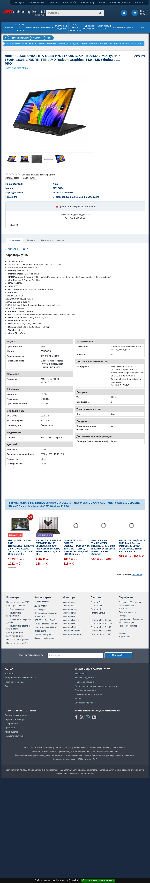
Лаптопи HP (96, 609)
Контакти (139, 2)
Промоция (10, 727)
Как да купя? (81, 673)
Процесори (40, 609)
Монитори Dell (69, 613)
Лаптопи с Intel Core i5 (101, 631)
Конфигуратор (87, 2)
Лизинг (102, 2)
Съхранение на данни (61, 27)
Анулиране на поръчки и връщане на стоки (96, 686)
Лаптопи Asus (97, 602)
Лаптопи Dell (96, 606)
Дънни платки (41, 606)
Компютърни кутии (43, 634)
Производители (36, 2)
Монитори (69, 597)
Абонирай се (118, 655)
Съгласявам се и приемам (98, 880)
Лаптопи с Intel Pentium (101, 623)
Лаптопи (96, 597)
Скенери (122, 633)
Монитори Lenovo (71, 620)
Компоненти (32, 27)
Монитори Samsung (72, 631)
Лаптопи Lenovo (98, 613)
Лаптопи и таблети (19, 27)
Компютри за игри (14, 636)
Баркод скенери (126, 636)
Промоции (54, 2)
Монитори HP (69, 616)
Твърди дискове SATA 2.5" (46, 624)
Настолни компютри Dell (17, 643)
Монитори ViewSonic (72, 634)
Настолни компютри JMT (17, 602)
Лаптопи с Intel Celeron (101, 620)
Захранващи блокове (44, 638)
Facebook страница (14, 682)
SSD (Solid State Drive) (45, 620)
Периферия (47, 27)
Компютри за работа (15, 606)
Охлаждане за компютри (46, 613)
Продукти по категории (16, 715)
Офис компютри (17, 609)
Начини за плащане (84, 682)
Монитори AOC (69, 606)
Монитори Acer (69, 602)
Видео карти (40, 631)
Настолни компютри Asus (17, 639)
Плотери (123, 616)
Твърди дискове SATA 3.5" (46, 627)
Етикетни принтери (127, 612)
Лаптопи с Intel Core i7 (101, 634)
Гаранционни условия (85, 690)
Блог (7, 686)
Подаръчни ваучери (14, 736)
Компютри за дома (14, 632)
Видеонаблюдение (123, 27)
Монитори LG (69, 623)
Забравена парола (84, 703)
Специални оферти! (31, 655)
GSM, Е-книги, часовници (75, 27)
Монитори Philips (70, 627)
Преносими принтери (128, 626)
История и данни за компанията (20, 677)
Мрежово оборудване (89, 27)
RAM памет (40, 616)
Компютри (7, 27)
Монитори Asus (70, 609)
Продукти (19, 2)
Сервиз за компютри (120, 2)
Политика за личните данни (88, 694)
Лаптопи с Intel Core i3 (101, 627)
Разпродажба (69, 2)
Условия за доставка (85, 677)
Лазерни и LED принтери (130, 602)
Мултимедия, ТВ (104, 27)
